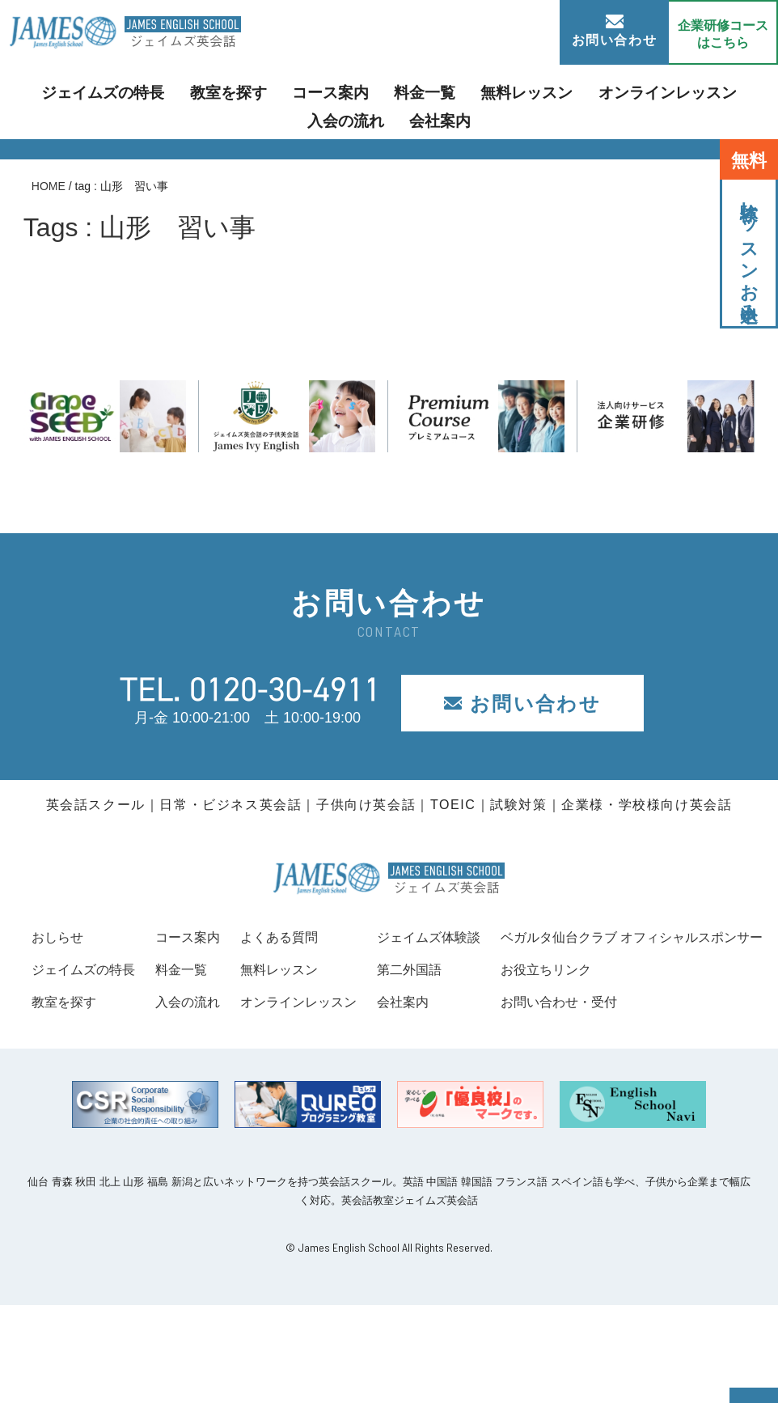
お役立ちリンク (82, 1067)
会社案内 (389, 117)
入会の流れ (704, 92)
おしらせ (61, 937)
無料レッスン (466, 92)
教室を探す (203, 92)
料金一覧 (376, 92)
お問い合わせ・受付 (97, 1099)
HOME (49, 186)
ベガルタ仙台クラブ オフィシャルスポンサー (179, 1034)
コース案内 (292, 92)
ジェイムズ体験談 (704, 937)
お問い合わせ (614, 31)
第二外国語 (682, 969)
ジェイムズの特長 (93, 92)
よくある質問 (461, 937)
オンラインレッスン (588, 92)
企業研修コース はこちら (723, 34)
